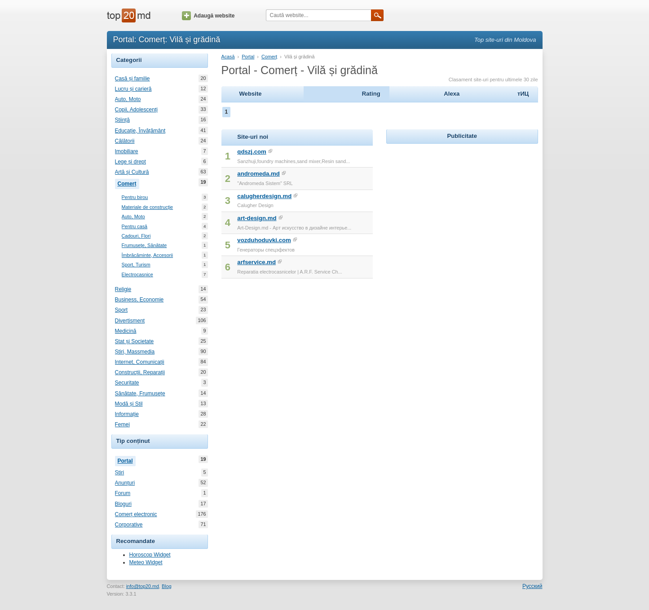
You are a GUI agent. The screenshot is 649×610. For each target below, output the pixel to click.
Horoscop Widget (150, 555)
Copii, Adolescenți (136, 109)
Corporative (129, 524)
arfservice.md (256, 262)
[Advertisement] (462, 202)
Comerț (128, 183)
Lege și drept (130, 161)
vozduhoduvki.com (264, 240)
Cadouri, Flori (136, 236)
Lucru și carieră (133, 89)
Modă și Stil (129, 403)
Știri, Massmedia (135, 351)
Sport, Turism (136, 264)
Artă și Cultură (132, 172)
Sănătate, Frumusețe (140, 393)
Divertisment (130, 320)
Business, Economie (139, 299)
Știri (119, 472)
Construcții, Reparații (140, 372)
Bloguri (123, 504)
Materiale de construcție (147, 207)
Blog (167, 586)
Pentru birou (135, 197)
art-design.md (256, 218)
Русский (532, 586)
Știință (122, 120)
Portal (127, 460)
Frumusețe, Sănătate (144, 245)
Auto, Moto (128, 99)
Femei (122, 424)
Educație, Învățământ (140, 130)
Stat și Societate (134, 341)
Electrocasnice (137, 274)
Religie (123, 289)
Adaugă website (208, 15)
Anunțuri (125, 482)
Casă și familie (132, 78)
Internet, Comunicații (139, 362)
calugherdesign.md (264, 196)
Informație (127, 414)
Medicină (126, 331)
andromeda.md (258, 173)
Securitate (127, 382)
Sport (121, 310)
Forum (123, 493)
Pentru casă (135, 226)
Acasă (228, 56)
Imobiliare (126, 151)
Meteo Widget (146, 562)
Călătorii (125, 141)
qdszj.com (251, 151)
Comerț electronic (136, 514)
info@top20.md (142, 586)
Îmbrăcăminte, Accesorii (147, 255)
